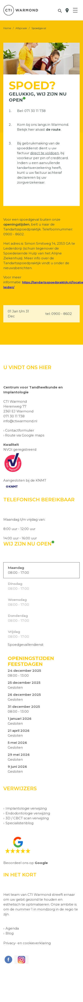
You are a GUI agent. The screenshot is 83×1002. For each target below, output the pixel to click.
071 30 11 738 (35, 111)
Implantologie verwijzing (26, 808)
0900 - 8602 (61, 314)
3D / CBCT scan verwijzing (27, 818)
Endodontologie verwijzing (28, 813)
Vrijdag (14, 632)
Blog (10, 933)
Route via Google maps (24, 435)
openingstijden (16, 224)
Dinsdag (15, 584)
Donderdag (18, 616)
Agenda (12, 928)
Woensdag (17, 600)
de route (53, 129)
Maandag (16, 568)
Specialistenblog (19, 823)
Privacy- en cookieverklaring (27, 943)
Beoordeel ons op (25, 863)
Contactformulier (19, 430)
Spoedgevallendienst (25, 644)
